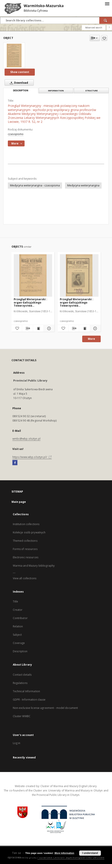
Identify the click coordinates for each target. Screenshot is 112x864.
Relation (18, 626)
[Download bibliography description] (27, 328)
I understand (90, 853)
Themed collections (25, 541)
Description (20, 651)
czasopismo (15, 134)
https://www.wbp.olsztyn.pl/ (32, 457)
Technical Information (26, 691)
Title (15, 601)
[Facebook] (14, 463)
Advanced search (93, 27)
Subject (17, 635)
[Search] (105, 20)
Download (18, 82)
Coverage (19, 643)
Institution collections (26, 524)
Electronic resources (25, 557)
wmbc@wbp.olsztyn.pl (26, 439)
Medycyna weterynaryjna (83, 185)
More (91, 339)
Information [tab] (56, 90)
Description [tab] (20, 90)
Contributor (20, 618)
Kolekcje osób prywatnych (29, 532)
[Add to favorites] (104, 38)
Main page (19, 502)
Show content (19, 72)
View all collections (24, 578)
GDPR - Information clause (29, 699)
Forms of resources (25, 549)
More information (64, 853)
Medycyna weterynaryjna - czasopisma (35, 185)
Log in (16, 743)
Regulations (20, 683)
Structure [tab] (91, 90)
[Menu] (107, 3)
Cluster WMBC (21, 716)
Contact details (22, 675)
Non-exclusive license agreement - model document (45, 708)
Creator (18, 610)
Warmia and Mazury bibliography (34, 565)
